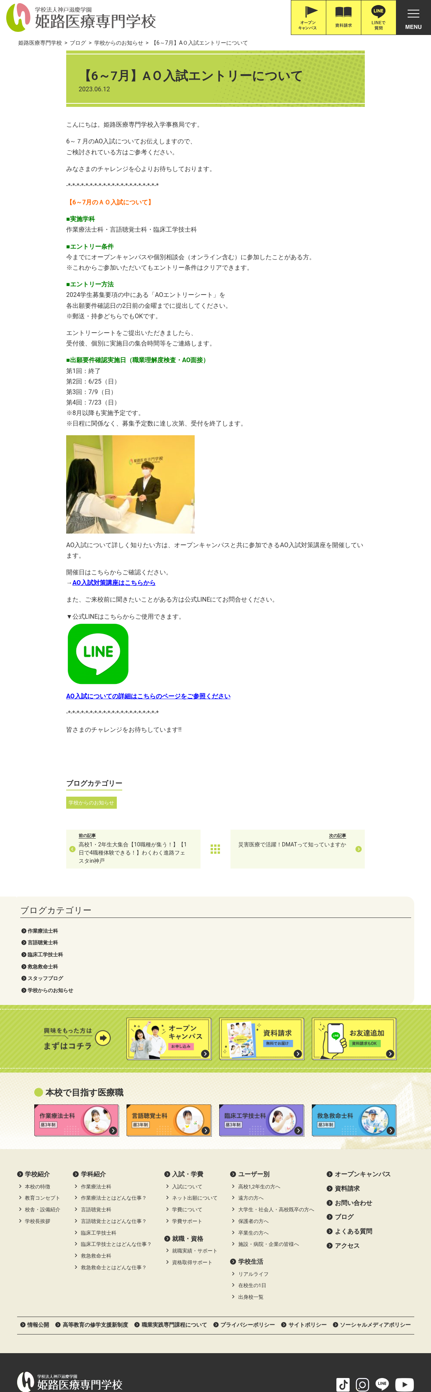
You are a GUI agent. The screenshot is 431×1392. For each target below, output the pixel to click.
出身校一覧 (251, 1188)
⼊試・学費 (187, 1065)
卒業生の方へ (253, 1124)
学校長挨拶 (37, 1112)
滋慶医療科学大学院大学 (176, 1356)
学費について (187, 1101)
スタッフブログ (45, 133)
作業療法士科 (43, 85)
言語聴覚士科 (43, 97)
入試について (187, 1078)
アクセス (347, 1137)
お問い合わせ (353, 1094)
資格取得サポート (192, 1154)
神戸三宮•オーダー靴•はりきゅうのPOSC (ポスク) (79, 1356)
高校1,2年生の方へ (259, 1078)
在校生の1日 (252, 1177)
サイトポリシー (308, 1216)
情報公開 (38, 1216)
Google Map (133, 1293)
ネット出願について (195, 1089)
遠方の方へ (251, 1089)
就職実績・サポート (195, 1142)
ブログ (344, 1108)
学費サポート (187, 1112)
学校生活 (250, 1153)
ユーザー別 (253, 1065)
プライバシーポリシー (247, 1216)
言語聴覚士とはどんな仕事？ (114, 1112)
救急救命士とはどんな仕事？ (114, 1159)
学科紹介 (93, 1065)
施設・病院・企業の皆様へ (268, 1136)
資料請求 (347, 1079)
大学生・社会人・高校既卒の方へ (276, 1101)
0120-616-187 (49, 1304)
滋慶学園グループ (328, 1356)
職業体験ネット (277, 1356)
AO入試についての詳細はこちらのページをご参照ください (198, 696)
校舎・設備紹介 (42, 1101)
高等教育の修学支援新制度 (95, 1216)
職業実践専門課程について (174, 1216)
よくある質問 (353, 1122)
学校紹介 (37, 1065)
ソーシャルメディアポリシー (375, 1216)
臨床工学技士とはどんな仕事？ (116, 1136)
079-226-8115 (89, 1304)
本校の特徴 (37, 1078)
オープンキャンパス (363, 1065)
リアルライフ (253, 1165)
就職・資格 (187, 1130)
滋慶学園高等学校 (381, 1356)
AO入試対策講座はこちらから (163, 582)
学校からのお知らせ (50, 144)
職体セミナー (231, 1356)
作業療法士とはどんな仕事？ (114, 1089)
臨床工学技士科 (45, 109)
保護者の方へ (253, 1112)
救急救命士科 (43, 121)
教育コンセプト (42, 1089)
